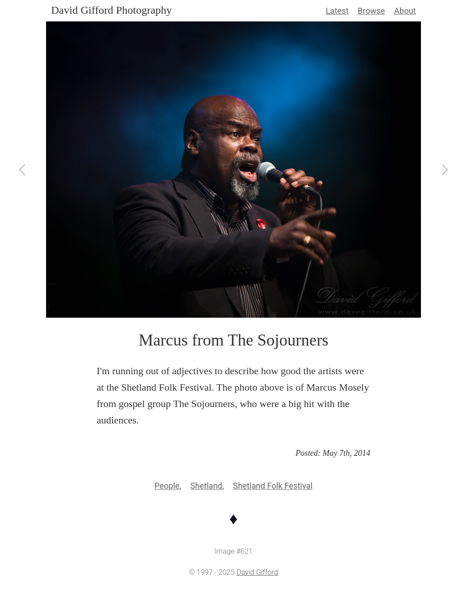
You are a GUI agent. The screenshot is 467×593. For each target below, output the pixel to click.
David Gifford (257, 572)
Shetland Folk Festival (272, 485)
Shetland (206, 485)
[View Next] (444, 169)
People (167, 485)
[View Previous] (23, 169)
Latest (337, 10)
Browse (371, 10)
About (405, 10)
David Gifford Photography (111, 10)
